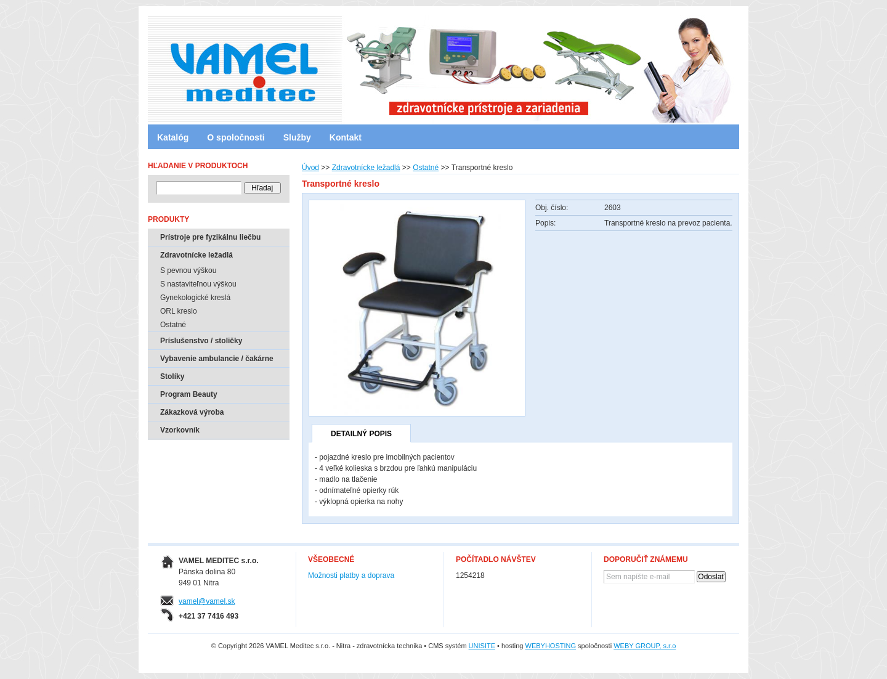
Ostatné (426, 167)
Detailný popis (361, 433)
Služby (297, 137)
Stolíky (172, 376)
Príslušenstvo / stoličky (201, 340)
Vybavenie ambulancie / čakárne (216, 358)
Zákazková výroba (192, 412)
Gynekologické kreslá (195, 297)
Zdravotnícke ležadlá (366, 167)
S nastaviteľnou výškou (198, 284)
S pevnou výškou (188, 270)
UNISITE (482, 645)
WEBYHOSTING (551, 645)
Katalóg (172, 137)
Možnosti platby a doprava (351, 575)
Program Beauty (188, 394)
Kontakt (346, 137)
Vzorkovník (180, 430)
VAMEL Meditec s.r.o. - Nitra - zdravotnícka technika (200, 64)
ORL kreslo (178, 311)
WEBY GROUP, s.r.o (645, 645)
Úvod (310, 167)
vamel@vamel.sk (207, 601)
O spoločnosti (235, 137)
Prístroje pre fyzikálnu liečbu (210, 237)
